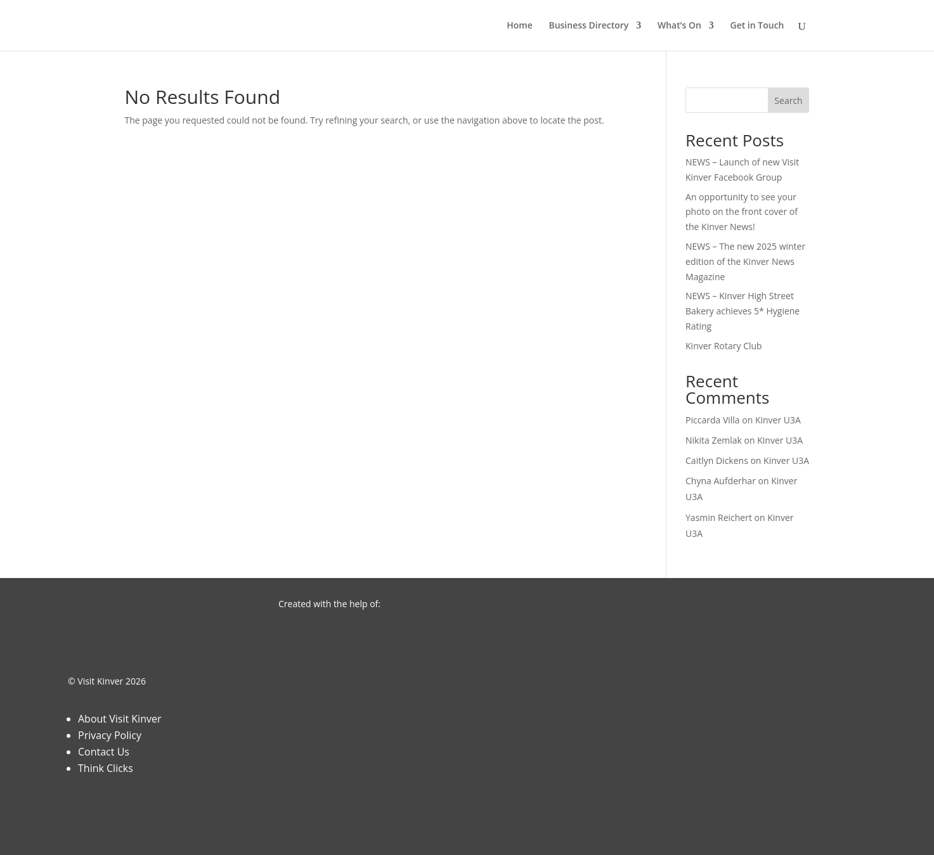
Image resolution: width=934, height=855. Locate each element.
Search (788, 100)
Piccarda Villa (712, 420)
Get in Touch (757, 26)
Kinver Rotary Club (723, 346)
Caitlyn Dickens (716, 460)
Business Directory (588, 26)
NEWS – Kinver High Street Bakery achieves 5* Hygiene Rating (742, 311)
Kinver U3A (778, 420)
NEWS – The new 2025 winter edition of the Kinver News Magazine (745, 261)
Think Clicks (105, 768)
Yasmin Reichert (718, 517)
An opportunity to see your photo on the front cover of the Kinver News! (741, 212)
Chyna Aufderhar (720, 481)
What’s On (679, 26)
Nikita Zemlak (713, 440)
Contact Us (103, 752)
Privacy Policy (109, 735)
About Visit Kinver (119, 719)
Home (520, 26)
